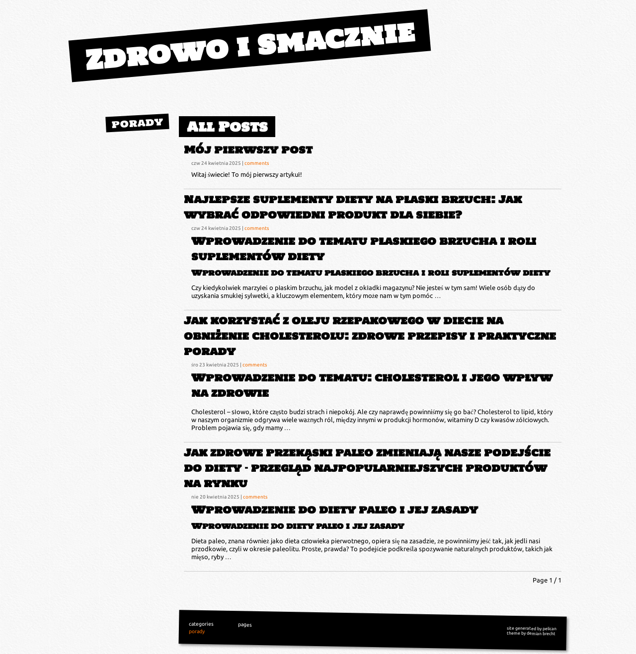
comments (256, 163)
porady (137, 123)
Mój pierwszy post (248, 149)
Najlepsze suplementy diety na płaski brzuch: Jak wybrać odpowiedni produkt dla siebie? (353, 207)
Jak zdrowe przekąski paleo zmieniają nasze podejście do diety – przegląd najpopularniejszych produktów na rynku (367, 468)
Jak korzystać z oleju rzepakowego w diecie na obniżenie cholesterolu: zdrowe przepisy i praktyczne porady (370, 336)
